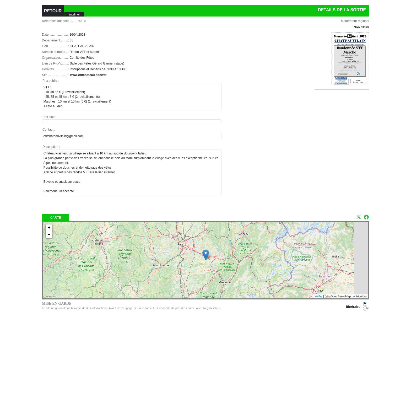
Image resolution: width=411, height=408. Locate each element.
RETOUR (53, 11)
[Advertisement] (344, 128)
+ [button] (49, 228)
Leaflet (318, 296)
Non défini (361, 27)
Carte (55, 217)
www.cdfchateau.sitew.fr (88, 75)
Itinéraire (353, 307)
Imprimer (74, 14)
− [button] (49, 235)
